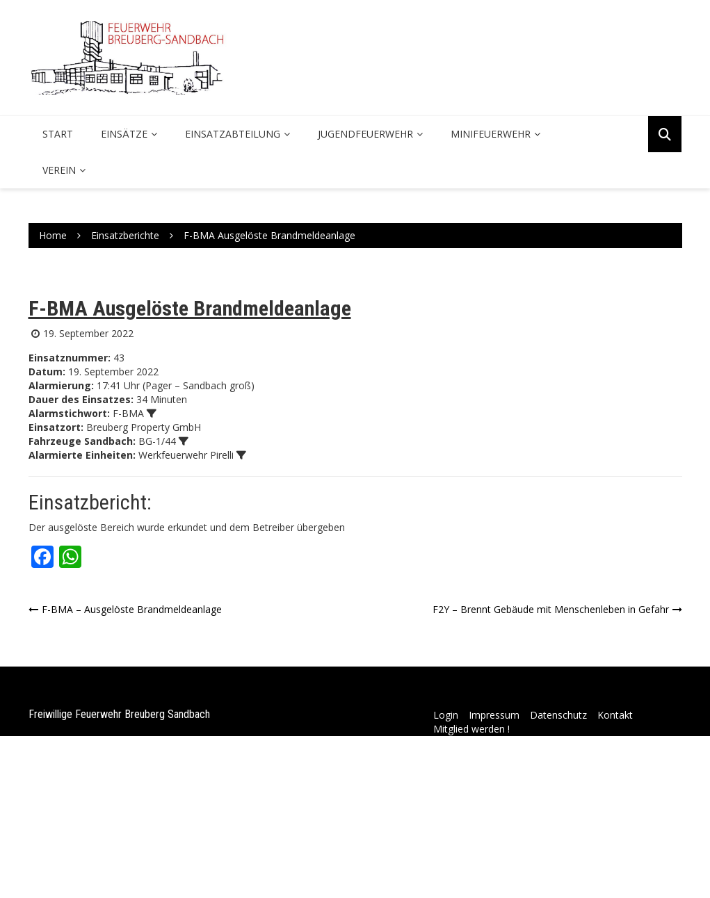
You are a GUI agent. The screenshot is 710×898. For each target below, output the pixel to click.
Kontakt (615, 714)
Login (445, 714)
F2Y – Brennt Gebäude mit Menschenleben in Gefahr (551, 609)
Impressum (494, 714)
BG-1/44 (157, 441)
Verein (59, 170)
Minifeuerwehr (491, 133)
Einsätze (124, 133)
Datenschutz (558, 714)
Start (57, 133)
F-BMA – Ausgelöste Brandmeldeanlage (132, 609)
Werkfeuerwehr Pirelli (186, 455)
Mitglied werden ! (471, 728)
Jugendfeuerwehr (365, 133)
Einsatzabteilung (232, 133)
